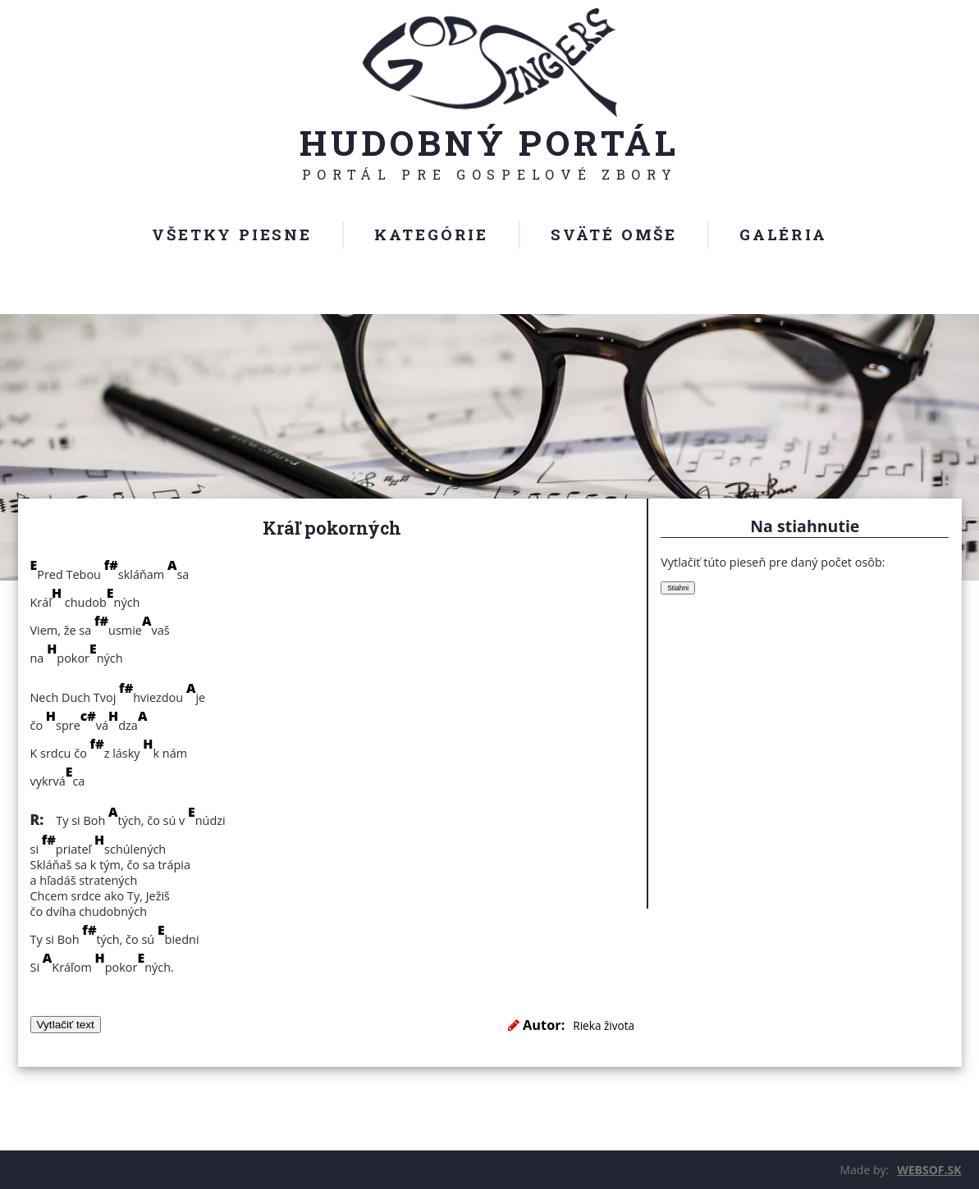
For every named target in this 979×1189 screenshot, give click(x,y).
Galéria (783, 234)
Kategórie (431, 234)
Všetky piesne (231, 234)
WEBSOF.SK (929, 1170)
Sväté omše (614, 234)
